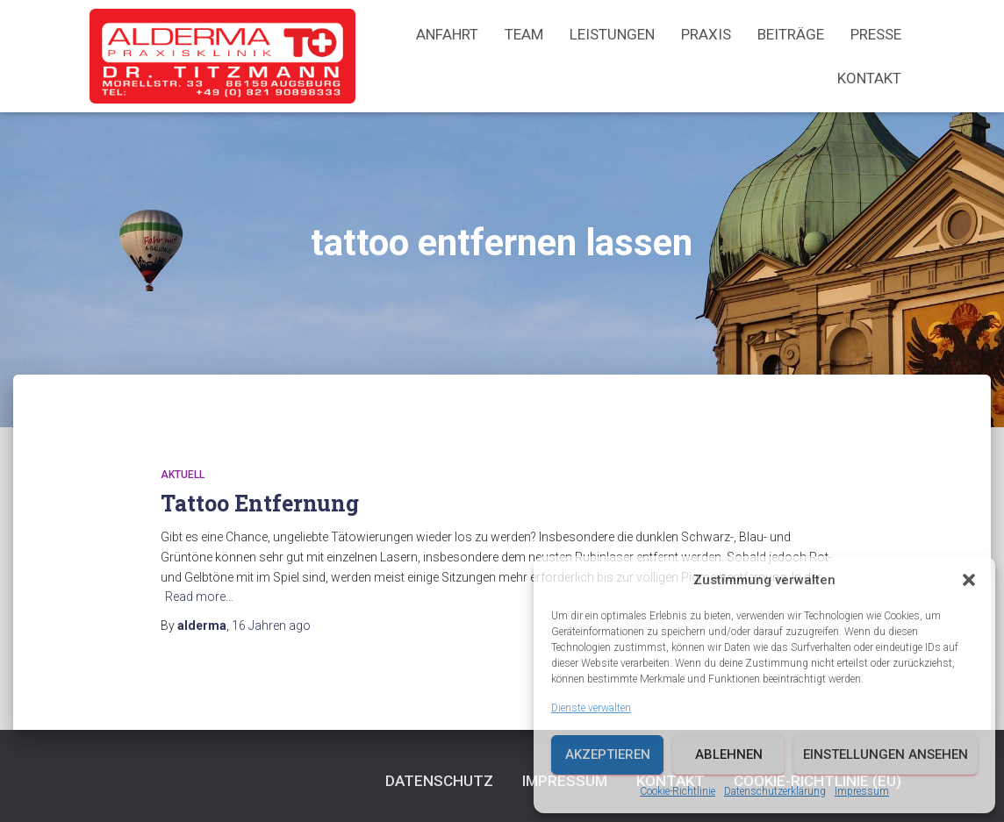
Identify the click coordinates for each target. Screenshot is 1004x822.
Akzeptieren (607, 754)
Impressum (862, 791)
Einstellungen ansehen (885, 754)
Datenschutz (439, 781)
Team (524, 34)
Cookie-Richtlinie (677, 791)
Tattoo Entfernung (260, 503)
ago (271, 625)
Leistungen (612, 34)
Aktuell (182, 474)
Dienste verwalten (591, 708)
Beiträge (790, 34)
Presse (875, 34)
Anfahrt (447, 34)
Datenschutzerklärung (775, 791)
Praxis (706, 34)
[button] (969, 580)
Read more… (199, 597)
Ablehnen (729, 754)
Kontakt (869, 78)
